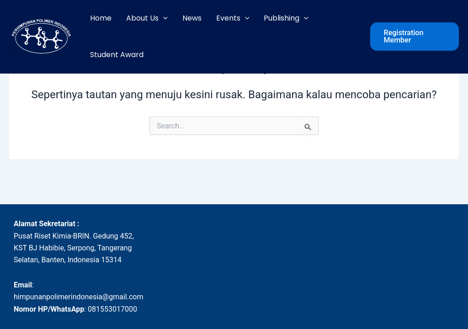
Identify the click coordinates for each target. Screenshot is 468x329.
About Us (147, 18)
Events (233, 18)
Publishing (286, 18)
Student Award (117, 54)
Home (101, 18)
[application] (163, 18)
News (192, 18)
